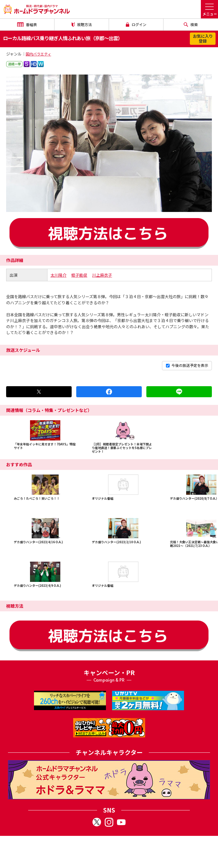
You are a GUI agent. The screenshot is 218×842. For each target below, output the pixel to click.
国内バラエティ (38, 53)
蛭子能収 (79, 275)
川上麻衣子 (102, 275)
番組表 (27, 24)
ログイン (136, 24)
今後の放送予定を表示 (187, 365)
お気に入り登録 (203, 38)
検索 (191, 24)
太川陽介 (58, 275)
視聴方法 (82, 24)
